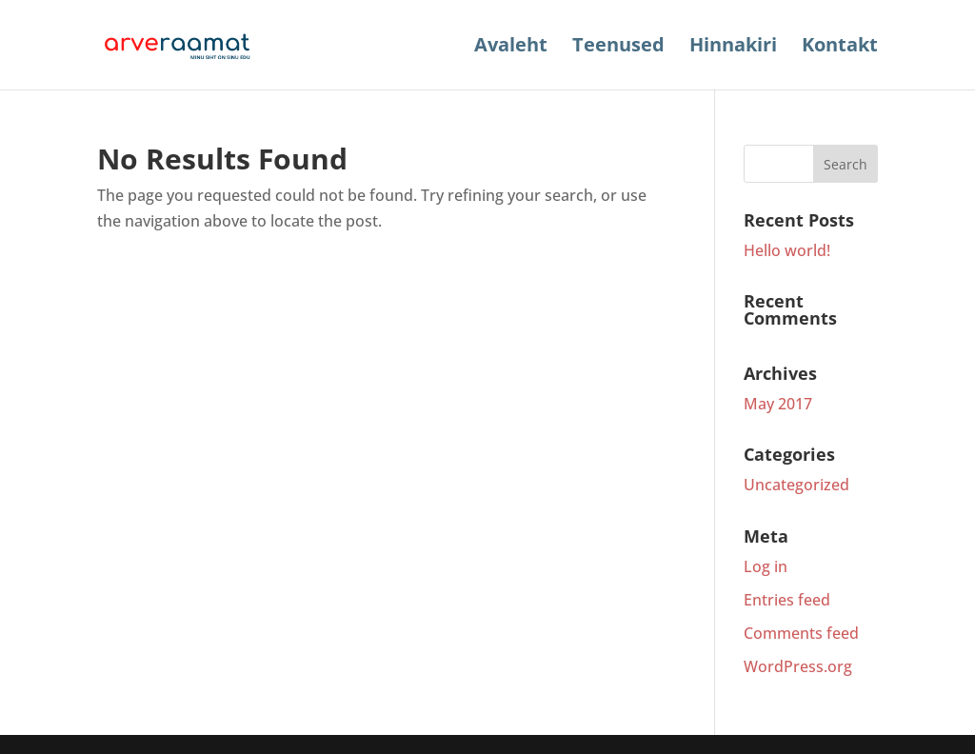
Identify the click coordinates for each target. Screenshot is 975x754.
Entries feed (787, 599)
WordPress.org (798, 666)
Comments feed (801, 633)
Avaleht (510, 47)
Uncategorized (796, 484)
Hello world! (787, 250)
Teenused (618, 47)
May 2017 (778, 403)
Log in (765, 566)
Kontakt (840, 47)
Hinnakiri (733, 47)
